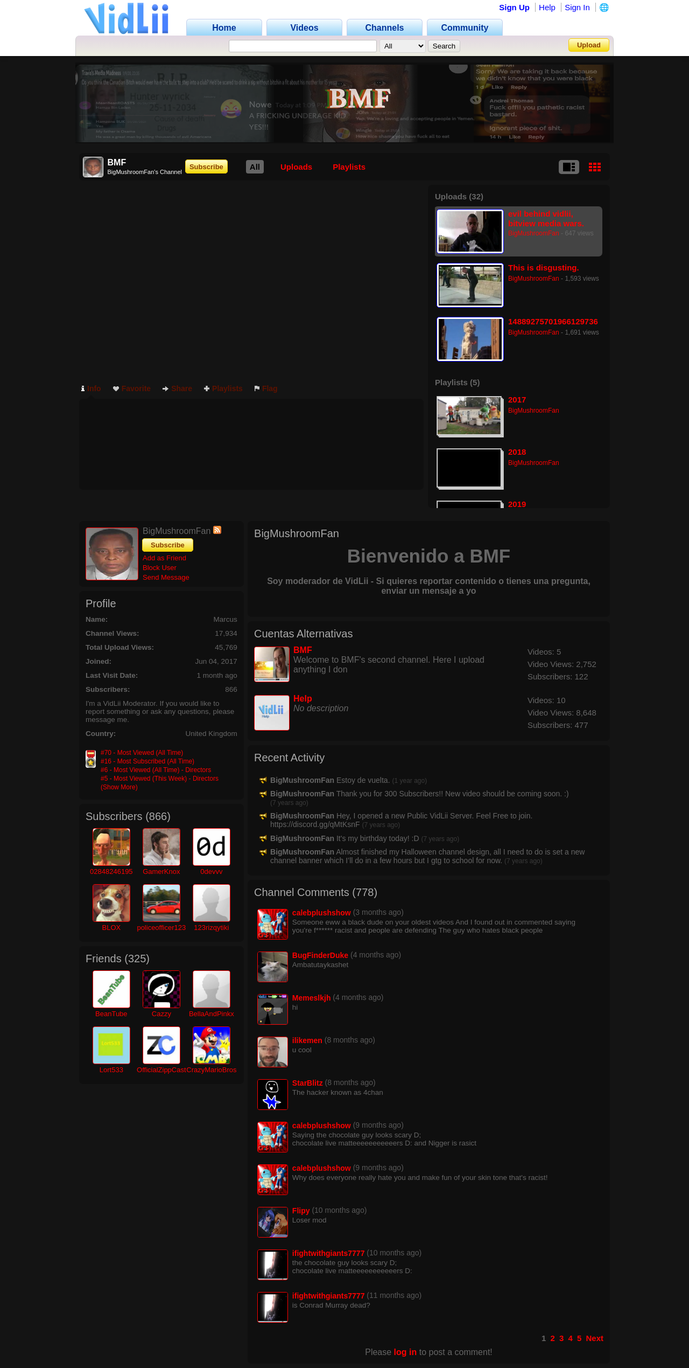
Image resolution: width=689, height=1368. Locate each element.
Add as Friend (164, 558)
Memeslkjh (311, 998)
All (255, 166)
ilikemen (307, 1040)
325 (137, 958)
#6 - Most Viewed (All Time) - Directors (156, 770)
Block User (160, 568)
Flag (266, 388)
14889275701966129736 (553, 321)
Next (594, 1338)
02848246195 (111, 871)
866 (158, 816)
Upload (589, 45)
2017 (517, 399)
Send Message (166, 577)
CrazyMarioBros (211, 1070)
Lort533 (111, 1070)
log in (405, 1352)
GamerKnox (161, 871)
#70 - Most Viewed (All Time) (142, 752)
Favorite (132, 388)
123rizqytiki (211, 927)
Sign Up (514, 7)
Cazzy (161, 1014)
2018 (517, 451)
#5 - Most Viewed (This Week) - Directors (160, 778)
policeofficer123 (161, 927)
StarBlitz (307, 1083)
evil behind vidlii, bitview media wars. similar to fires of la (546, 218)
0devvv (211, 871)
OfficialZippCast (161, 1070)
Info (91, 388)
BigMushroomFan (533, 233)
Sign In (577, 7)
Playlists (349, 166)
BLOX (111, 927)
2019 (517, 504)
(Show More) (119, 787)
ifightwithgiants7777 (328, 1253)
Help (547, 7)
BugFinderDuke (320, 955)
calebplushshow (321, 912)
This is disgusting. (543, 267)
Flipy (301, 1210)
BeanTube (111, 1014)
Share (177, 388)
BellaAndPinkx (211, 1014)
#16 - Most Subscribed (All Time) (147, 761)
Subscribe (206, 167)
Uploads (296, 166)
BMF (302, 650)
